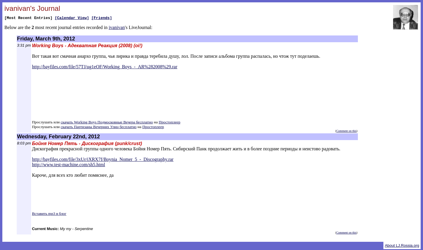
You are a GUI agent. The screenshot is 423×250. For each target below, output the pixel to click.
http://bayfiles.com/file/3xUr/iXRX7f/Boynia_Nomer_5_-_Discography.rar (102, 160)
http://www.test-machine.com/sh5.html (68, 165)
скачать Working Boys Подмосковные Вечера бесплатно (107, 123)
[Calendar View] (72, 18)
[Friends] (101, 18)
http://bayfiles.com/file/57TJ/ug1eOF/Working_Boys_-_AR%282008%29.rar (104, 67)
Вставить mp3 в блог (49, 214)
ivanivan (117, 28)
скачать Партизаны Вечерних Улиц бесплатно (99, 127)
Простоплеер (169, 123)
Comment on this (346, 131)
